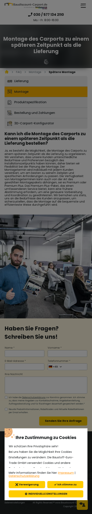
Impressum (66, 473)
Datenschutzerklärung (24, 476)
